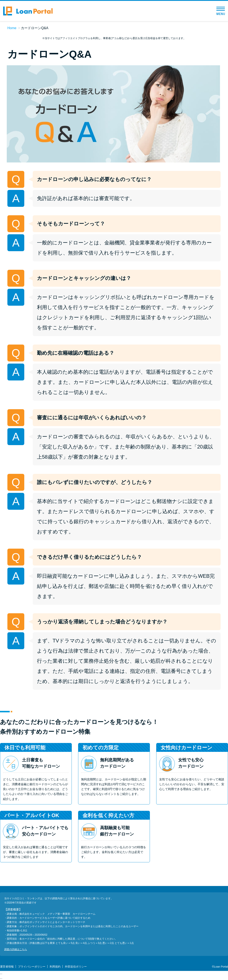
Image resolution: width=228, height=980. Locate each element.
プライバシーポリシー (31, 966)
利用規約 (55, 966)
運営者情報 (7, 966)
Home (11, 28)
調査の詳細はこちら (15, 949)
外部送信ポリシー (76, 966)
